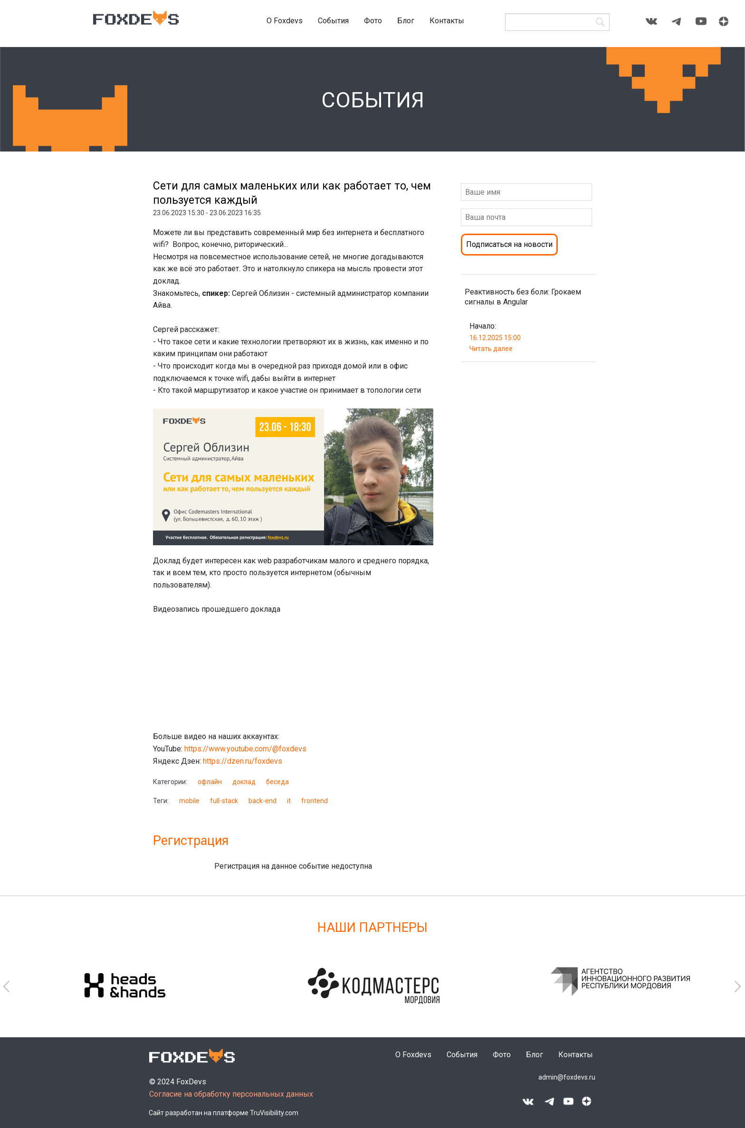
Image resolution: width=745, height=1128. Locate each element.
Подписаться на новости (509, 244)
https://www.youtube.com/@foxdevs (246, 748)
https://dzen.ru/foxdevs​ (243, 761)
